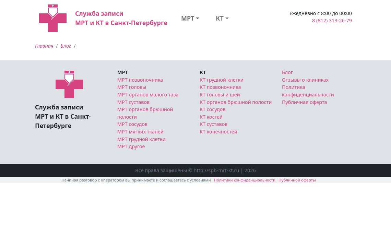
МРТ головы (131, 87)
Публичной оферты (297, 180)
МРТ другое (131, 146)
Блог (66, 46)
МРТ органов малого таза (148, 94)
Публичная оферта (304, 102)
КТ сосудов (212, 109)
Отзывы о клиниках (305, 80)
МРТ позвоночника (140, 80)
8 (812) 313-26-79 (332, 20)
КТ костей (211, 117)
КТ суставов (213, 124)
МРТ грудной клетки (141, 139)
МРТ (187, 18)
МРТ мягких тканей (140, 131)
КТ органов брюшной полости (236, 102)
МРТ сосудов (132, 124)
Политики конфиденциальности (245, 180)
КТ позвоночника (220, 87)
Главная (44, 46)
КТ (220, 18)
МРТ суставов (133, 102)
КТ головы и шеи (220, 94)
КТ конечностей (218, 131)
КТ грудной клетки (222, 80)
